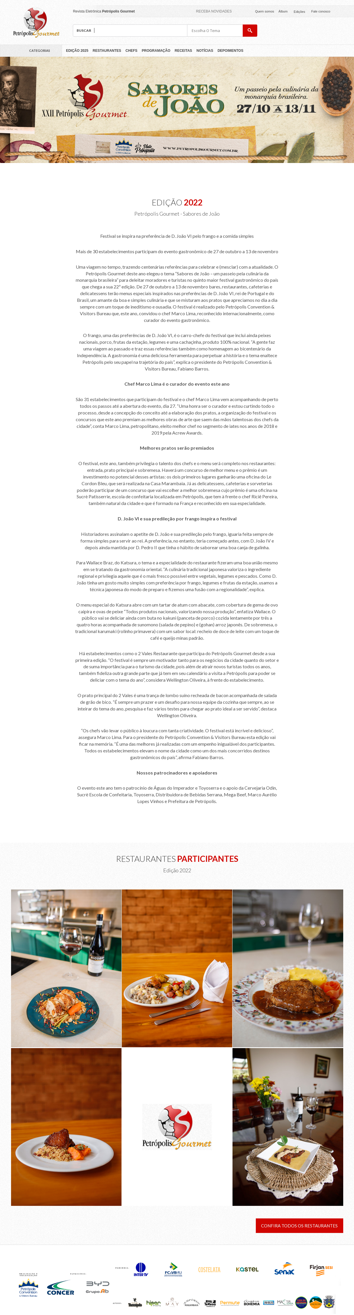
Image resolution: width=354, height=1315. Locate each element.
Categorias (39, 50)
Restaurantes (107, 51)
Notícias (204, 51)
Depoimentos (230, 51)
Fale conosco (320, 11)
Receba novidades (214, 11)
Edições (299, 11)
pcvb (322, 30)
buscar (250, 30)
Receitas (183, 51)
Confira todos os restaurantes (299, 1225)
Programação (156, 51)
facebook (337, 11)
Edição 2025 (77, 51)
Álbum (283, 11)
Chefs (132, 51)
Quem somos (264, 11)
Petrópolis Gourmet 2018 (36, 22)
